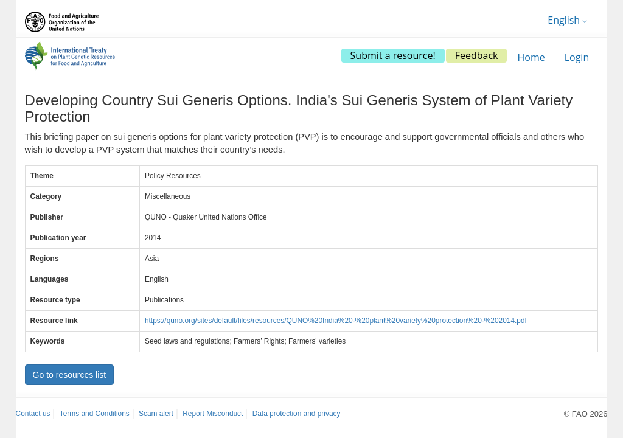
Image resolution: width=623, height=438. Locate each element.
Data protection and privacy (296, 413)
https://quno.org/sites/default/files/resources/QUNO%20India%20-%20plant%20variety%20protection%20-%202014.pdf (336, 320)
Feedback (476, 55)
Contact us (33, 413)
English (567, 20)
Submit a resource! (393, 55)
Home (531, 57)
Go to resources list (69, 375)
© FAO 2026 (586, 414)
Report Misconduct (213, 413)
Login (577, 57)
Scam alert (156, 413)
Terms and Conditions (95, 413)
